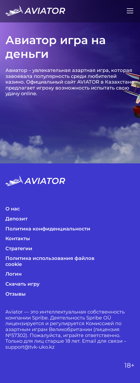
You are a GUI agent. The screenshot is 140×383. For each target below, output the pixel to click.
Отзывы (15, 294)
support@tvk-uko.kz (29, 347)
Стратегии (18, 249)
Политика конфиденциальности (47, 229)
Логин (13, 274)
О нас (12, 209)
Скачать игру (22, 284)
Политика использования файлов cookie (49, 261)
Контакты (17, 239)
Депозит (16, 219)
